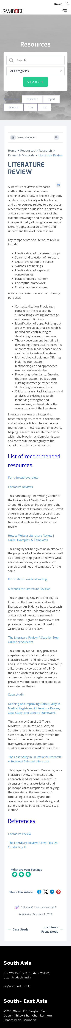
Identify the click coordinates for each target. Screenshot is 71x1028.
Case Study (18, 929)
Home (12, 151)
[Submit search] (35, 82)
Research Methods (21, 155)
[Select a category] (35, 71)
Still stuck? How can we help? (35, 907)
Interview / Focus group (52, 929)
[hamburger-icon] (64, 11)
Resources (27, 151)
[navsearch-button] (67, 3)
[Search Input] (38, 60)
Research (45, 151)
